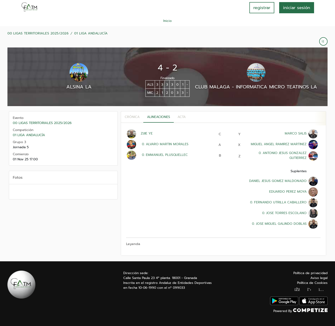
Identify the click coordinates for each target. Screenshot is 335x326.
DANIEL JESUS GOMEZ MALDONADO (278, 180)
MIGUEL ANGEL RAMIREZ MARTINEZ (279, 144)
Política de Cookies (312, 282)
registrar (261, 7)
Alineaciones (158, 116)
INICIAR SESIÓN (296, 7)
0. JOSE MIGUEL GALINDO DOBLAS (279, 223)
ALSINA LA (79, 87)
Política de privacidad (310, 273)
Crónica (132, 116)
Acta (182, 116)
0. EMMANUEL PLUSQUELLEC (164, 154)
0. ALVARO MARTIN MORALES (164, 144)
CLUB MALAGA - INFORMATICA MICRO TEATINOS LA (256, 87)
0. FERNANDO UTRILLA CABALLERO (278, 202)
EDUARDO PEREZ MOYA (288, 191)
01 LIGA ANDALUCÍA (91, 33)
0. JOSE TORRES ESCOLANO (284, 213)
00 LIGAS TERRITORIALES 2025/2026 (38, 33)
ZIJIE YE (147, 133)
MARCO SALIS (296, 133)
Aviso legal (319, 278)
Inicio (167, 20)
